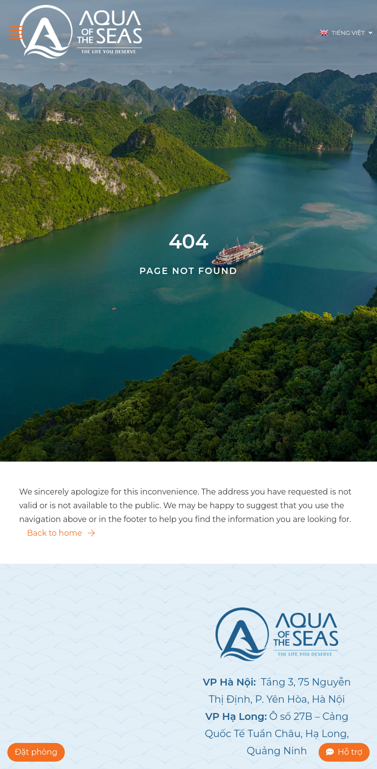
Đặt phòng (36, 752)
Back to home (61, 533)
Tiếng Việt (346, 32)
